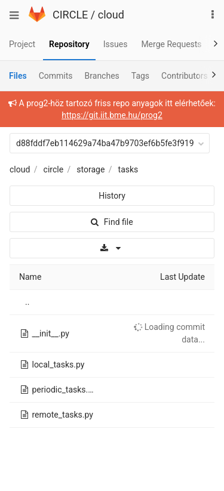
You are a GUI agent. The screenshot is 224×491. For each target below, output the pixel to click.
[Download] (112, 248)
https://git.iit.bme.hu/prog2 (112, 115)
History (112, 195)
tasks (128, 169)
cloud (111, 14)
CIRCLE (70, 14)
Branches (102, 76)
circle (54, 169)
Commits (56, 76)
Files (18, 76)
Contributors (184, 76)
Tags (140, 76)
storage (90, 169)
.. (27, 302)
